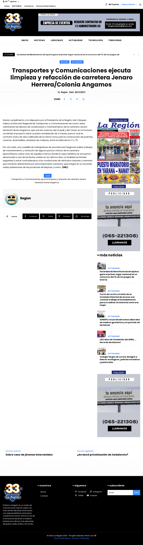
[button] (140, 4)
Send (136, 492)
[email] (120, 492)
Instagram (97, 492)
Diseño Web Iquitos (62, 538)
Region (64, 92)
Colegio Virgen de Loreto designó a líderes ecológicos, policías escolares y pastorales (120, 359)
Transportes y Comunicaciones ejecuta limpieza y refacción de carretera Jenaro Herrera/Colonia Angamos (48, 181)
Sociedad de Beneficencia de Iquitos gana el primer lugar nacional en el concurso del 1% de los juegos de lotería (119, 275)
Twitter (80, 495)
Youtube (93, 495)
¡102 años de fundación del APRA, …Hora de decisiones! (118, 341)
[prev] (134, 54)
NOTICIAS (64, 62)
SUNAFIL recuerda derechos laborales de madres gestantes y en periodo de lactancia (120, 322)
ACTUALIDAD (77, 62)
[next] (138, 54)
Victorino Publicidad (80, 538)
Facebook (82, 492)
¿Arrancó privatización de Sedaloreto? (102, 454)
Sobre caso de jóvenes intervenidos (29, 454)
